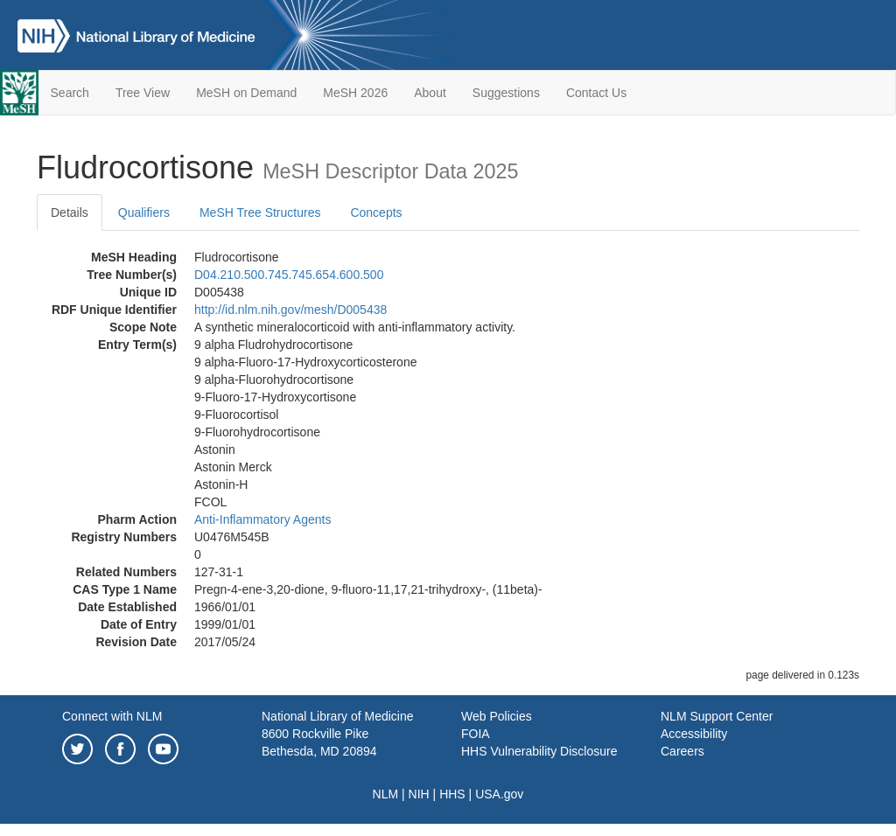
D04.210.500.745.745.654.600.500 (288, 275)
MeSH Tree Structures (260, 212)
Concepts (376, 212)
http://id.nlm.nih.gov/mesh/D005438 (290, 310)
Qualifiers (144, 212)
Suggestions (506, 93)
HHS (452, 794)
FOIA (475, 734)
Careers (682, 751)
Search (70, 93)
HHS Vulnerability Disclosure (539, 751)
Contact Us (596, 93)
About (430, 93)
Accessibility (694, 734)
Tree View (143, 93)
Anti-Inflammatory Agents (262, 519)
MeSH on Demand (246, 93)
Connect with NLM (112, 716)
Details (69, 212)
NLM (386, 794)
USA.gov (499, 794)
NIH (419, 794)
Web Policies (496, 716)
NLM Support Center (717, 716)
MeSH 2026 (355, 93)
